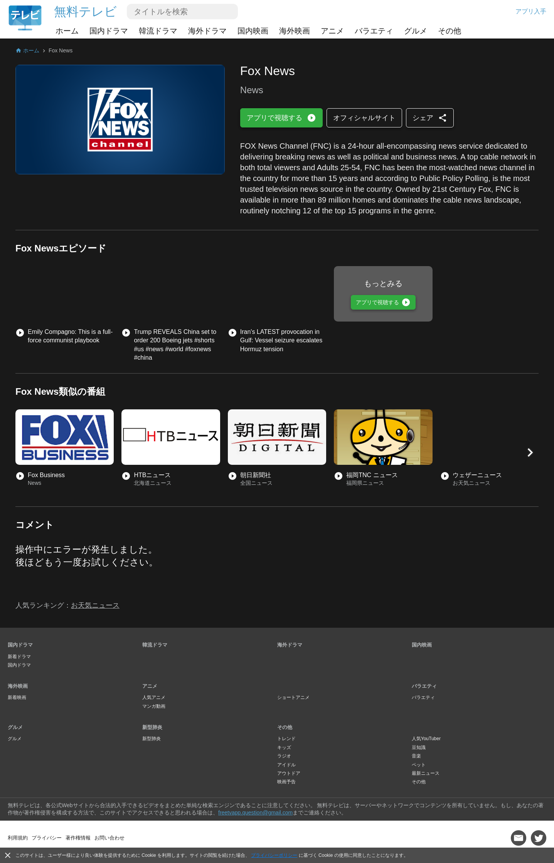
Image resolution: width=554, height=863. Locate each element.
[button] (530, 452)
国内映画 (252, 31)
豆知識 (419, 747)
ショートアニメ (293, 697)
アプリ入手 (530, 11)
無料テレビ (85, 11)
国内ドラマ (108, 31)
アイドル (286, 764)
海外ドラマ (207, 31)
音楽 (416, 756)
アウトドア (288, 773)
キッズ (284, 747)
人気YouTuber (426, 738)
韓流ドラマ (158, 31)
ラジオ (284, 756)
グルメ (415, 31)
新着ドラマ (19, 656)
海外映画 (294, 31)
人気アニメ (153, 697)
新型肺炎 (152, 727)
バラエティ (374, 31)
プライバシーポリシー (274, 855)
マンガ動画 (153, 706)
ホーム (67, 31)
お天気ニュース (95, 605)
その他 (449, 31)
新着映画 (17, 697)
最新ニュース (425, 773)
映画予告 (286, 781)
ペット (419, 764)
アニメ (332, 31)
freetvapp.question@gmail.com (255, 812)
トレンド (286, 738)
